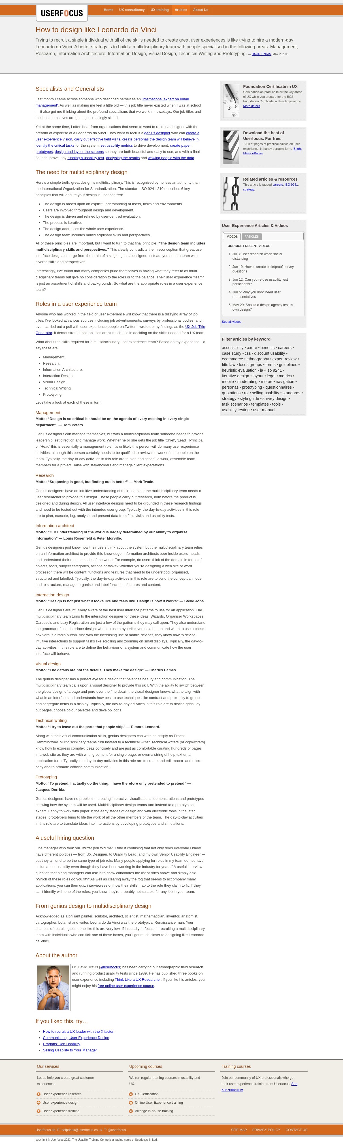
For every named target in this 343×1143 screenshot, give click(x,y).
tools (276, 404)
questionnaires (278, 387)
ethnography (257, 359)
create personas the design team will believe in (160, 139)
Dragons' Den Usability (61, 1044)
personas (230, 387)
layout (258, 376)
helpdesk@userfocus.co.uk (81, 1130)
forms (270, 364)
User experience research (62, 1094)
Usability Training (88, 1139)
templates (260, 404)
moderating (247, 381)
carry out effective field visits (97, 139)
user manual (264, 410)
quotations (231, 393)
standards (292, 393)
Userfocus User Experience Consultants (62, 11)
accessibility (233, 347)
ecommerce (232, 359)
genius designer (157, 133)
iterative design (235, 376)
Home (108, 10)
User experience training (61, 1111)
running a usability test (85, 158)
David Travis (261, 54)
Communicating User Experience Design (76, 1038)
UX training (160, 10)
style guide (249, 398)
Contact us (297, 1130)
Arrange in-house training (154, 1111)
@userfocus (110, 967)
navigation (285, 381)
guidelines (288, 364)
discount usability (269, 353)
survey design (275, 398)
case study (231, 353)
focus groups (250, 364)
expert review (284, 359)
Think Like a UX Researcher (138, 979)
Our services (48, 1066)
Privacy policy (266, 1130)
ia (261, 370)
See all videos (232, 321)
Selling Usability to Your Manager (70, 1050)
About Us (200, 10)
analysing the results (123, 158)
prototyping (252, 387)
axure (252, 347)
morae (266, 381)
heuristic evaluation (239, 370)
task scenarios (235, 404)
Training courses (236, 1066)
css (248, 353)
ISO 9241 (291, 184)
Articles (181, 10)
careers (277, 184)
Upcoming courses (145, 1066)
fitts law (229, 364)
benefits (268, 347)
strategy (248, 189)
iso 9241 (274, 370)
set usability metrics (117, 145)
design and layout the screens (79, 152)
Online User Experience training (159, 1103)
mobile (228, 381)
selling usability (265, 393)
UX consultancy (132, 10)
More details (251, 106)
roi (246, 393)
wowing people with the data (171, 158)
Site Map (239, 1130)
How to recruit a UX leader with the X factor (78, 1031)
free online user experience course (126, 986)
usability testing (236, 410)
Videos (232, 236)
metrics (285, 376)
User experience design (60, 1103)
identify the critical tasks (55, 145)
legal (271, 376)
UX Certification (147, 1094)
